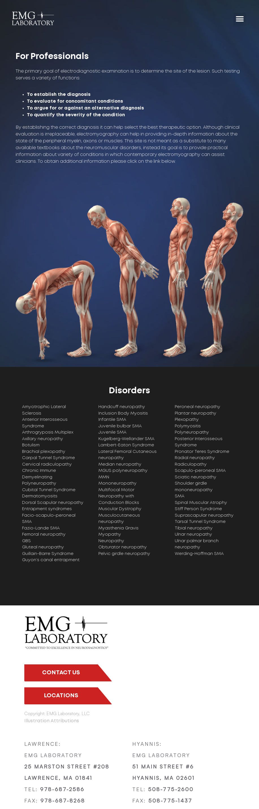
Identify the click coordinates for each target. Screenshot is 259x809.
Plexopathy (187, 420)
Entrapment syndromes (47, 509)
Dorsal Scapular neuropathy (52, 503)
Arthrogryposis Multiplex (47, 432)
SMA (179, 496)
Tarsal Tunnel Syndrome (200, 522)
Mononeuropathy (117, 483)
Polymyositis (188, 426)
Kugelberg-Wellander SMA (126, 439)
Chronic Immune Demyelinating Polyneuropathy (39, 477)
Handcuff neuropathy (121, 407)
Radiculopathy (191, 464)
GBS (26, 541)
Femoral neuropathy (44, 534)
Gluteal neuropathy (43, 547)
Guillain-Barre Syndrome (48, 554)
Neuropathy (111, 541)
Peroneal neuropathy (197, 407)
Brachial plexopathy (43, 452)
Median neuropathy (119, 464)
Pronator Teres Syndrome (202, 452)
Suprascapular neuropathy (204, 515)
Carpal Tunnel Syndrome (48, 458)
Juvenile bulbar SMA (120, 426)
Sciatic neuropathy (195, 477)
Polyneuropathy (192, 432)
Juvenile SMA (112, 432)
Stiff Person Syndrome (198, 509)
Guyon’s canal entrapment (50, 560)
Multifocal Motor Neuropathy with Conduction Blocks (118, 496)
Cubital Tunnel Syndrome (48, 490)
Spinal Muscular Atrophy (201, 503)
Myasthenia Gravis (118, 528)
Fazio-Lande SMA (41, 528)
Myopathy (109, 534)
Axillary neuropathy (42, 439)
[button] (239, 19)
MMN (103, 477)
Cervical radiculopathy (47, 464)
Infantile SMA (112, 420)
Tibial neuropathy (194, 528)
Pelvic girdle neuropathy (124, 554)
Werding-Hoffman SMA (199, 554)
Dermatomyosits (39, 496)
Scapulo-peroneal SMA (200, 471)
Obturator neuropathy (122, 547)
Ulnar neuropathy (193, 534)
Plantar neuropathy (195, 413)
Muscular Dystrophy (119, 509)
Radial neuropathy (195, 458)
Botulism (31, 445)
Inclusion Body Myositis (123, 413)
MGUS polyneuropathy (123, 471)
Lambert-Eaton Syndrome (126, 445)
